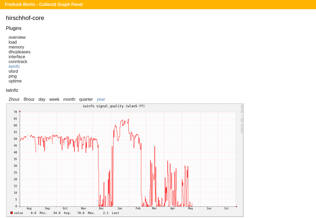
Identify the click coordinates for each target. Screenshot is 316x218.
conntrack (18, 61)
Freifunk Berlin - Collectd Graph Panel (44, 4)
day (42, 99)
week (54, 99)
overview (17, 37)
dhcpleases (19, 52)
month (69, 99)
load (13, 42)
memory (16, 47)
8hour (29, 99)
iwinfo (14, 66)
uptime (15, 81)
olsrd (13, 71)
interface (17, 56)
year (101, 99)
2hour (14, 99)
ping (13, 76)
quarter (86, 99)
